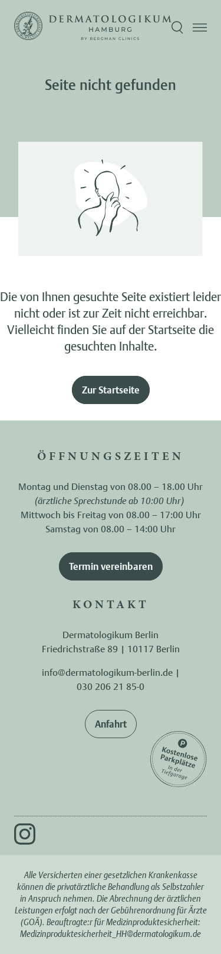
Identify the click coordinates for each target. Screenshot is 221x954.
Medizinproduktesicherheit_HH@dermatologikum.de (110, 934)
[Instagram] (24, 834)
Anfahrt (111, 724)
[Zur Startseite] (28, 28)
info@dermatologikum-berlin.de (107, 672)
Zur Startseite (111, 390)
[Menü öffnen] (200, 28)
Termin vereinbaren (111, 566)
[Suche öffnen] (177, 28)
